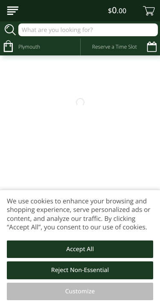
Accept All (80, 249)
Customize (80, 291)
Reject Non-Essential (80, 270)
